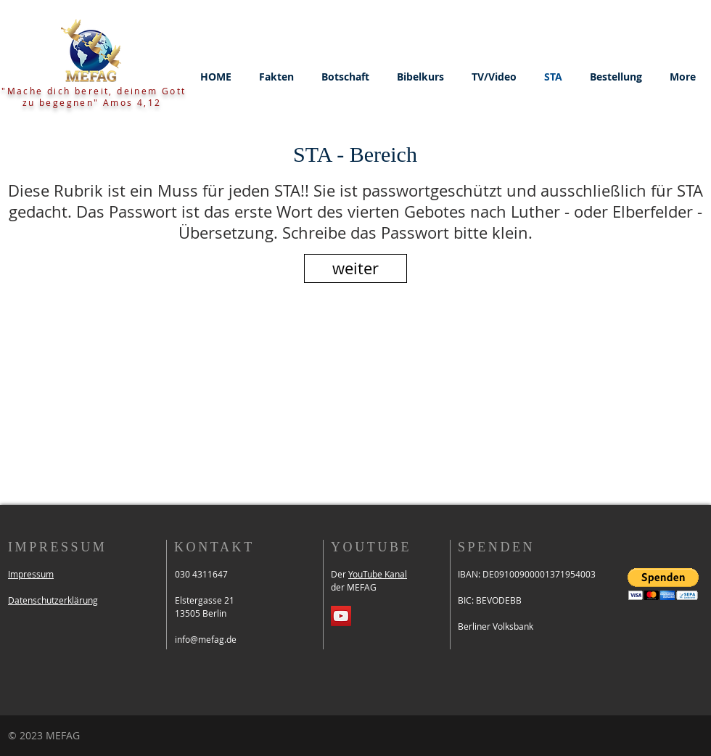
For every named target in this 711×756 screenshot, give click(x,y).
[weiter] (355, 268)
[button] (276, 77)
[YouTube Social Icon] (341, 616)
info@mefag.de (206, 639)
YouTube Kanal (377, 574)
